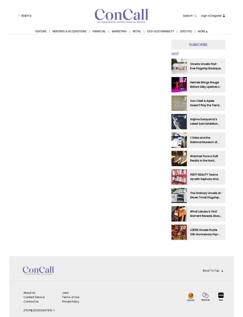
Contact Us (31, 301)
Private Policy (70, 301)
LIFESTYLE (186, 31)
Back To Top (213, 270)
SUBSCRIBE (198, 44)
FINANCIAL (99, 31)
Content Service (34, 297)
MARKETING (119, 31)
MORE (202, 31)
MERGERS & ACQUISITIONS (69, 31)
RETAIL (137, 31)
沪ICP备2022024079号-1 (38, 310)
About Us (29, 293)
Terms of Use (70, 297)
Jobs (65, 293)
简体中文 (25, 16)
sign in (205, 16)
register (216, 16)
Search (190, 16)
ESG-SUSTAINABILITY (160, 31)
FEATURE (41, 31)
